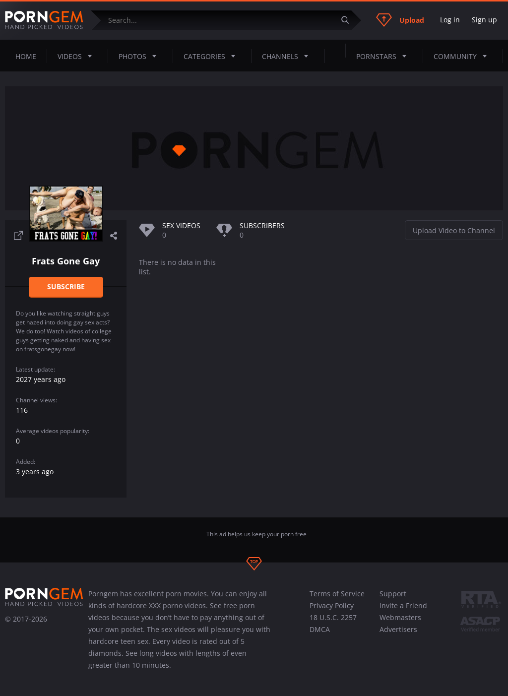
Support (393, 593)
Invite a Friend (403, 605)
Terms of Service (337, 593)
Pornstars (384, 56)
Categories (212, 56)
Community (463, 56)
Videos (78, 56)
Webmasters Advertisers (400, 623)
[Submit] (348, 20)
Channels (288, 56)
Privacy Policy (332, 605)
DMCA (320, 629)
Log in (450, 19)
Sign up (484, 19)
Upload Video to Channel (454, 230)
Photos (140, 56)
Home (25, 56)
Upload (400, 20)
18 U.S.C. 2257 (333, 617)
